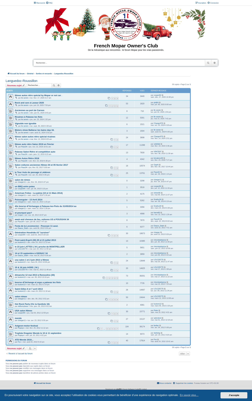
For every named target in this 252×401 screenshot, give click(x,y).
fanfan (156, 325)
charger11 (22, 182)
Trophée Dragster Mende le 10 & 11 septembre (38, 333)
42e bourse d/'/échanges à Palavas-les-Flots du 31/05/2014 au (45, 206)
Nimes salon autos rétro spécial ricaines (35, 136)
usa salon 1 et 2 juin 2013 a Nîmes (32, 260)
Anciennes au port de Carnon (29, 110)
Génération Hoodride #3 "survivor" (32, 232)
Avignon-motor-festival (26, 326)
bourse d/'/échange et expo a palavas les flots (38, 282)
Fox (19, 342)
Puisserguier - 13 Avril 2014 (28, 199)
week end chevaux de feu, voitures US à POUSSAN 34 (42, 219)
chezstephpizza (160, 240)
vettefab (157, 144)
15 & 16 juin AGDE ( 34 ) (27, 267)
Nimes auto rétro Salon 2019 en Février (34, 144)
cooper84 (157, 95)
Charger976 (158, 123)
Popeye (21, 328)
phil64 (156, 102)
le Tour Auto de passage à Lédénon (32, 172)
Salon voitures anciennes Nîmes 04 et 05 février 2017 (41, 165)
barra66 (157, 213)
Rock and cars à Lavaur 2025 (29, 103)
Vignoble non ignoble (25, 123)
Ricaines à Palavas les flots (28, 117)
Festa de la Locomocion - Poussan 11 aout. (36, 226)
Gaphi (156, 165)
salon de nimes (22, 180)
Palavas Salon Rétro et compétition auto (35, 152)
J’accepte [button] (234, 395)
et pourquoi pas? (23, 213)
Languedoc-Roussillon (21, 81)
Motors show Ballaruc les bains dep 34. (34, 130)
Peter (156, 310)
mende (18, 318)
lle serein (24, 98)
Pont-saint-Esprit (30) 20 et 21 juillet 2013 (35, 240)
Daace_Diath (23, 228)
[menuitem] (49, 3)
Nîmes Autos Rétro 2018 (27, 158)
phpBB (118, 389)
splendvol (157, 318)
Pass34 (24, 147)
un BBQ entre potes (25, 186)
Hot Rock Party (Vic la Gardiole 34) (32, 304)
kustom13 (22, 242)
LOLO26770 (22, 249)
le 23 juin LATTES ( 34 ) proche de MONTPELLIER (40, 246)
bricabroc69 (158, 158)
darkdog (157, 333)
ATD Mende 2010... (24, 340)
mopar (20, 215)
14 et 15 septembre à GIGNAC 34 (31, 253)
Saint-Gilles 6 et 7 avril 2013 (29, 289)
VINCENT (158, 151)
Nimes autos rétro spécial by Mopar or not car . (38, 95)
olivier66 (157, 193)
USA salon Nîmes (23, 310)
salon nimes (21, 296)
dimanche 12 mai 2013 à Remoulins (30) (35, 275)
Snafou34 (157, 199)
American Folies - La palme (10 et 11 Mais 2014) (39, 193)
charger (157, 232)
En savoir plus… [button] (189, 395)
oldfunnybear (23, 306)
